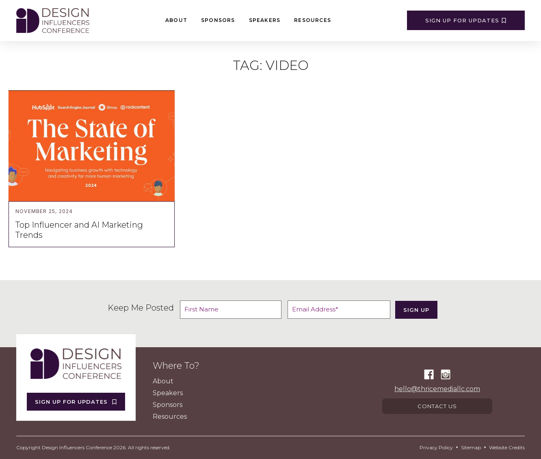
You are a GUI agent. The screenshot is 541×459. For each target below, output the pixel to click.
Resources (312, 20)
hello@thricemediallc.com (437, 388)
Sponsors (218, 20)
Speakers (265, 20)
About (176, 20)
